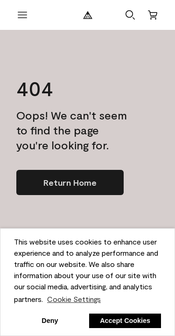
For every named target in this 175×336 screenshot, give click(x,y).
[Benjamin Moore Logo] (88, 15)
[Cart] (152, 15)
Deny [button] (50, 320)
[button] (130, 15)
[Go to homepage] (70, 182)
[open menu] (22, 15)
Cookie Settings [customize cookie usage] (74, 298)
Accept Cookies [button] (125, 320)
